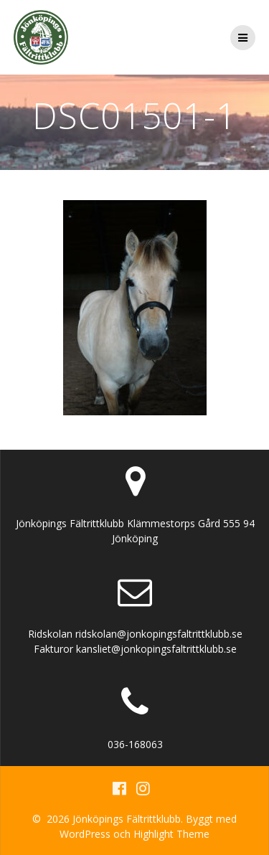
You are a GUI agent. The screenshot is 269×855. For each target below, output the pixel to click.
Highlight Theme (171, 834)
